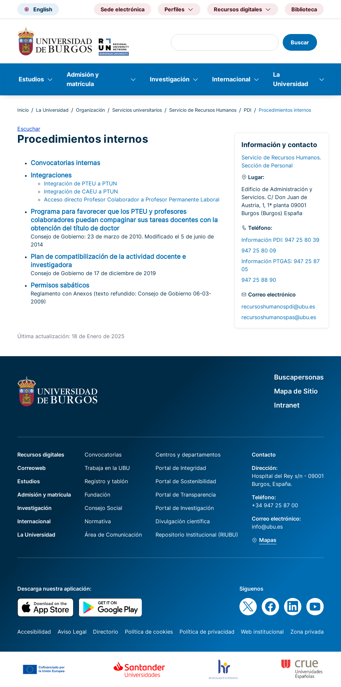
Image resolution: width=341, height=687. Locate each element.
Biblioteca (304, 9)
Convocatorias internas (65, 163)
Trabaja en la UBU (107, 468)
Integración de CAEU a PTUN (81, 191)
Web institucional (262, 631)
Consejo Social (103, 508)
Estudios (31, 79)
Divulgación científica (183, 521)
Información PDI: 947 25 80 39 (280, 239)
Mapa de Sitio (296, 391)
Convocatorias (103, 454)
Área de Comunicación (113, 534)
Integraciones (51, 175)
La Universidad (290, 79)
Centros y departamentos (188, 454)
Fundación (97, 494)
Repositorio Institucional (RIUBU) (197, 534)
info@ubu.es (267, 526)
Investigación (169, 79)
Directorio (105, 631)
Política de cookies (149, 631)
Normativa (98, 521)
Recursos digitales (40, 454)
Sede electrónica (123, 9)
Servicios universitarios (137, 110)
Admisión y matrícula (83, 79)
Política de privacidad (206, 631)
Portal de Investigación (185, 508)
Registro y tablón (106, 481)
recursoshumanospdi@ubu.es (278, 306)
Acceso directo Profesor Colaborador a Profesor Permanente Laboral (131, 199)
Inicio (23, 110)
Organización (90, 110)
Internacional (231, 79)
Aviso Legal (72, 631)
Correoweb (31, 468)
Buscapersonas (299, 377)
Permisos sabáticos (60, 285)
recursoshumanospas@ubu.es (278, 317)
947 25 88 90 (258, 279)
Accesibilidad (34, 631)
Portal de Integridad (181, 468)
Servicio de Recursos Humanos (202, 110)
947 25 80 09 (258, 250)
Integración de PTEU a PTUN (80, 183)
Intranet (287, 405)
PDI (247, 110)
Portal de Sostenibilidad (186, 481)
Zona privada (307, 631)
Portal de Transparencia (186, 494)
